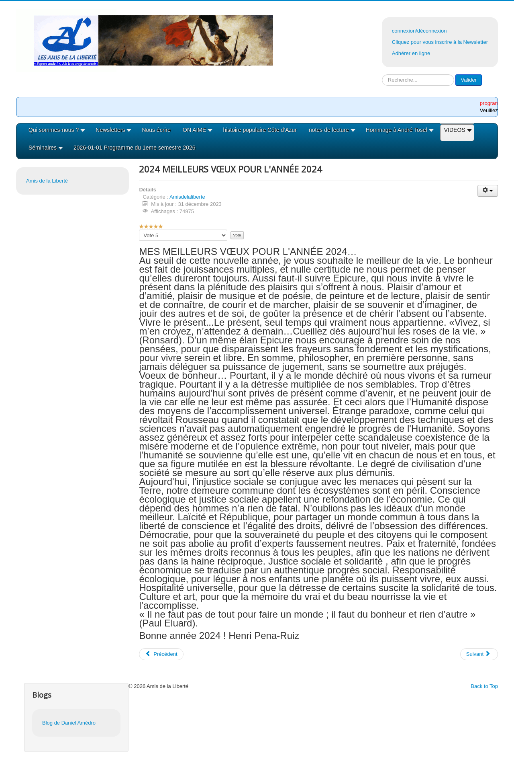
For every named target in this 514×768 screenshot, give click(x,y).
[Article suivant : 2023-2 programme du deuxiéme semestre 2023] (479, 654)
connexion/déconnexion (419, 31)
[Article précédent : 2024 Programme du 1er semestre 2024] (161, 654)
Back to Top (484, 686)
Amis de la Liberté (47, 181)
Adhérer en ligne (411, 53)
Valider (469, 80)
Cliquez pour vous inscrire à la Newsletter (440, 42)
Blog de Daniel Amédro (69, 723)
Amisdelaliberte (187, 197)
